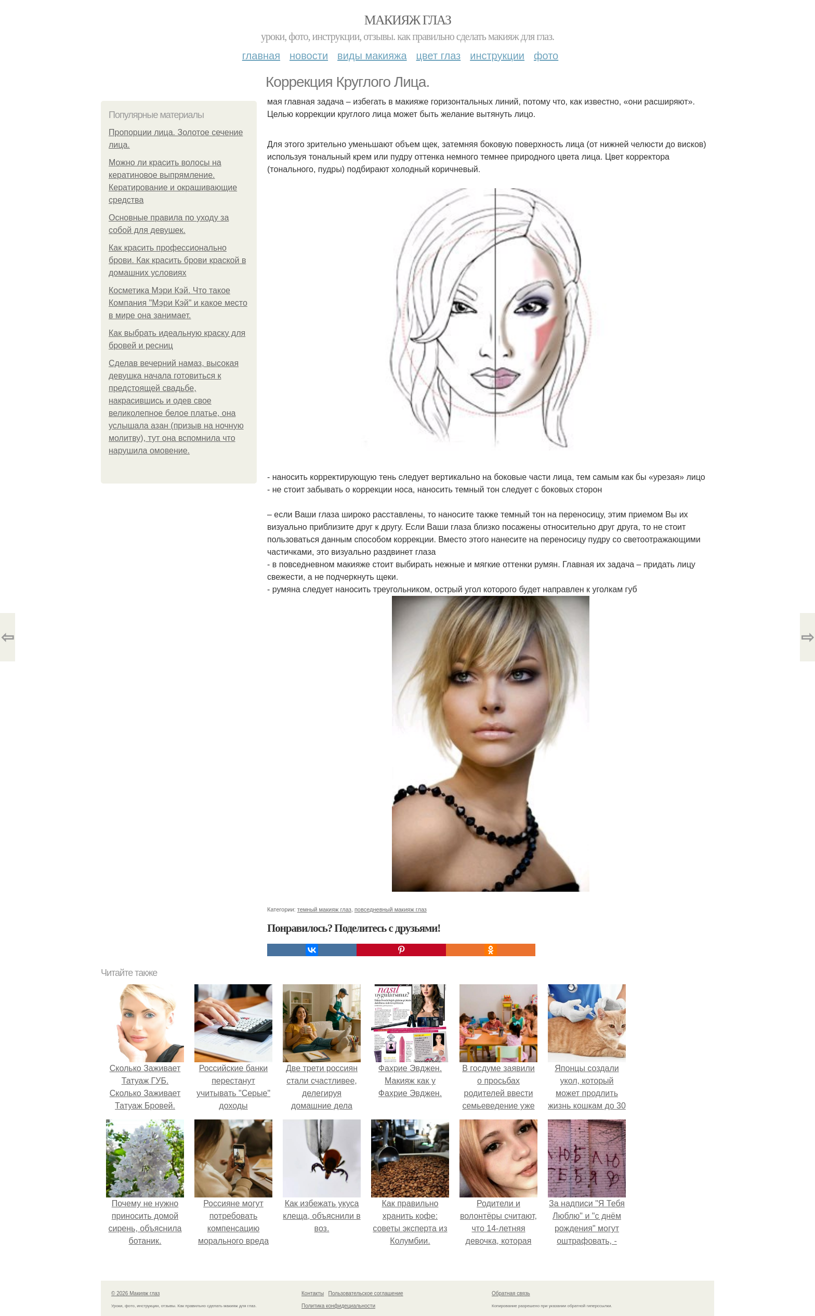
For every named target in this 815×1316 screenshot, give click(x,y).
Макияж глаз (407, 20)
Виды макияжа (372, 55)
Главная (261, 55)
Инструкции (497, 55)
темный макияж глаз (324, 909)
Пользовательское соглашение (365, 1293)
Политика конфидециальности (338, 1306)
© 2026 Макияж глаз (135, 1293)
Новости (309, 55)
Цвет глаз (438, 55)
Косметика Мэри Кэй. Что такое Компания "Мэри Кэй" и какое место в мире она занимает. (178, 303)
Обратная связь (511, 1293)
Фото (546, 55)
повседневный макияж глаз (390, 909)
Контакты (312, 1293)
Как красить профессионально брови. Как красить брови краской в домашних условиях (177, 260)
